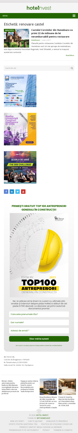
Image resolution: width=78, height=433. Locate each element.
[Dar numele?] (39, 322)
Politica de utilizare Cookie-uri (56, 424)
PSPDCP (46, 430)
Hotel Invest (39, 7)
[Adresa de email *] (39, 330)
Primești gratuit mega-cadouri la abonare (40, 427)
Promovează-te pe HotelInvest (24, 430)
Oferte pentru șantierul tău (23, 424)
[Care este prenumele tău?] (39, 314)
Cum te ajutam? (35, 421)
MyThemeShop (43, 418)
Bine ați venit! (17, 421)
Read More (70, 55)
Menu (5, 16)
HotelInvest (35, 40)
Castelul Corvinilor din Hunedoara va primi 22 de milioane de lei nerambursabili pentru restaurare (52, 33)
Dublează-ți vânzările (57, 421)
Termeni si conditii (62, 430)
